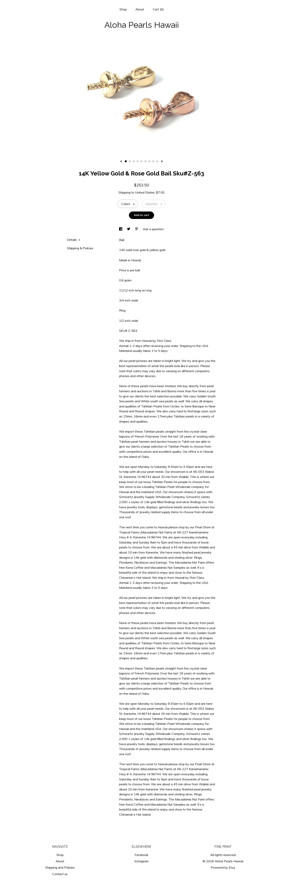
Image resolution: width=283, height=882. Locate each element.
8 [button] (153, 161)
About (139, 9)
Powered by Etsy (223, 867)
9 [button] (157, 161)
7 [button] (149, 161)
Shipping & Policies (80, 248)
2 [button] (130, 161)
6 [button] (145, 161)
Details (73, 240)
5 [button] (141, 161)
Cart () (158, 9)
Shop (123, 9)
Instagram (141, 861)
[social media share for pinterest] (137, 229)
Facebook (141, 855)
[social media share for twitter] (129, 229)
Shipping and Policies (60, 867)
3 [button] (134, 161)
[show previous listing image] (121, 161)
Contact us (60, 874)
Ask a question (153, 229)
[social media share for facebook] (121, 229)
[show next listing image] (162, 161)
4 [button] (138, 161)
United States (145, 192)
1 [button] (126, 161)
